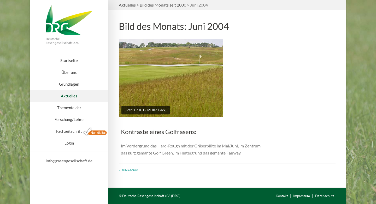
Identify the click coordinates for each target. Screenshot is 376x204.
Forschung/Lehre (69, 119)
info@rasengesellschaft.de (69, 160)
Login (69, 143)
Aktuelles (69, 95)
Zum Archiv (130, 170)
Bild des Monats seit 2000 (163, 4)
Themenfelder (69, 107)
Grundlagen (69, 84)
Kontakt (282, 196)
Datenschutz (324, 196)
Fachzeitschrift (69, 131)
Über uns (69, 72)
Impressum (301, 196)
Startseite (69, 60)
